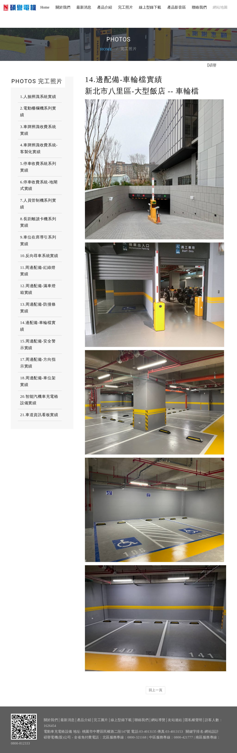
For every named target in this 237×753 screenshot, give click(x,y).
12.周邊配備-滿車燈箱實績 (38, 289)
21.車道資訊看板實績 (39, 415)
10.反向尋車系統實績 (39, 256)
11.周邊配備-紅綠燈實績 (38, 270)
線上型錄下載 (150, 7)
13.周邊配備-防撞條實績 (38, 307)
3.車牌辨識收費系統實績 (38, 130)
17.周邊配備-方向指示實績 (38, 362)
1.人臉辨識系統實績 (38, 96)
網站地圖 (220, 7)
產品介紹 (104, 7)
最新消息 (83, 7)
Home (44, 7)
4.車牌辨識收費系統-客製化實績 (39, 148)
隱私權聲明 (193, 722)
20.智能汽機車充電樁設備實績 (39, 399)
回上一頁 (155, 690)
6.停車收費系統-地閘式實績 (39, 185)
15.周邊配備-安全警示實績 (38, 344)
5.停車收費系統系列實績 (38, 167)
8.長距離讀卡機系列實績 (38, 222)
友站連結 (175, 722)
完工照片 (125, 7)
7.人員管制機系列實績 (38, 203)
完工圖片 (101, 722)
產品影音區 (176, 7)
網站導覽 (158, 722)
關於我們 (63, 7)
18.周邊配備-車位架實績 (38, 381)
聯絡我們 (199, 7)
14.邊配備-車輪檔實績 (38, 326)
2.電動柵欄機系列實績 (38, 111)
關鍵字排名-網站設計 (202, 734)
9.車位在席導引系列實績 (38, 240)
